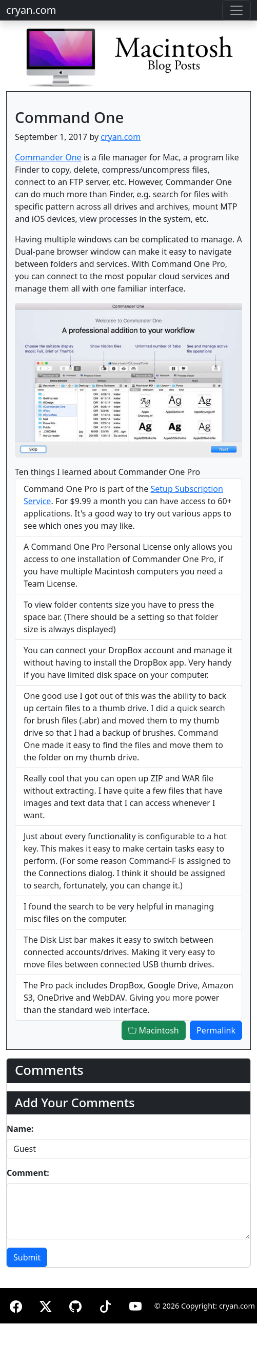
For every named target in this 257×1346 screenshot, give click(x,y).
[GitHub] (75, 1304)
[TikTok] (105, 1304)
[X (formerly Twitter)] (45, 1304)
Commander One (48, 157)
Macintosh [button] (153, 1030)
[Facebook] (16, 1304)
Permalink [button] (215, 1030)
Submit (27, 1257)
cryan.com (31, 10)
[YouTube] (135, 1304)
